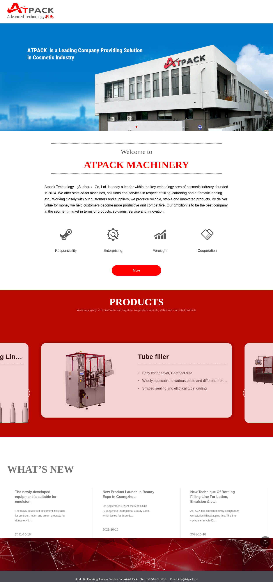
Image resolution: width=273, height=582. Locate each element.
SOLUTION (179, 15)
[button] (136, 130)
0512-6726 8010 (233, 7)
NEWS (232, 15)
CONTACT (257, 15)
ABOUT (121, 15)
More (136, 270)
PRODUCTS (148, 15)
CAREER (207, 15)
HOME (97, 15)
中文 (262, 7)
